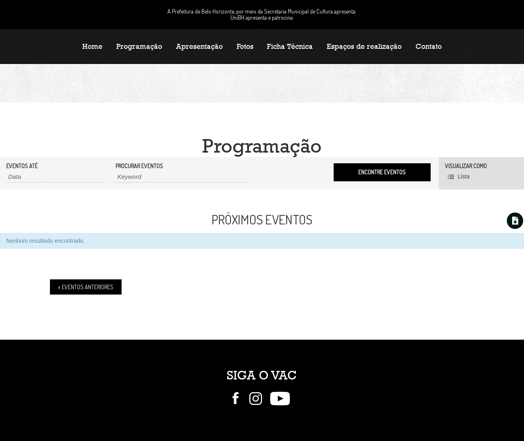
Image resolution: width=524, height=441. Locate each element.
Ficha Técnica (290, 46)
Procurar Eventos (139, 166)
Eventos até (22, 166)
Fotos (245, 46)
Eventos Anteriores (85, 286)
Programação (139, 46)
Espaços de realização (364, 46)
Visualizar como (466, 166)
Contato (429, 46)
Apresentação (199, 46)
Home (92, 46)
